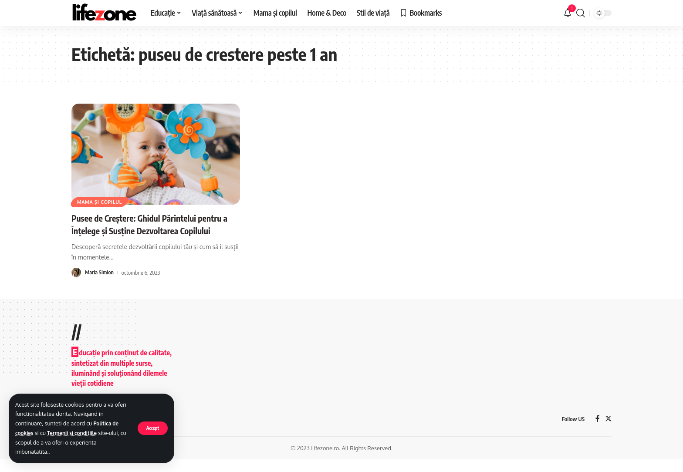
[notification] (567, 13)
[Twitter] (608, 431)
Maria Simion (100, 284)
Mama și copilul (102, 201)
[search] (580, 13)
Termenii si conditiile (76, 432)
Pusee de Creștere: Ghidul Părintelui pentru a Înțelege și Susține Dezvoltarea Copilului (149, 230)
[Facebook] (597, 431)
